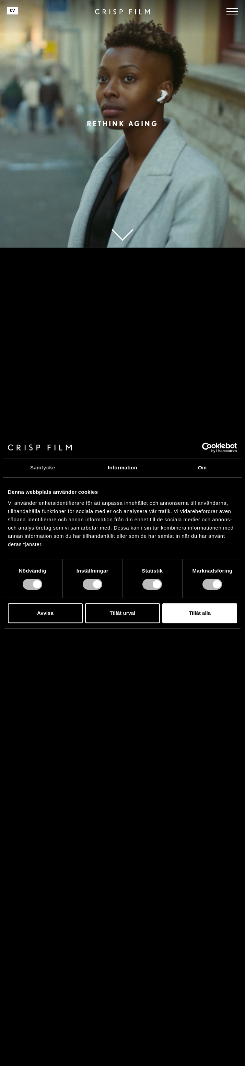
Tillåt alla (200, 613)
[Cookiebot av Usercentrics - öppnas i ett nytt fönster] (207, 448)
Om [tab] (202, 467)
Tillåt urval (123, 613)
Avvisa (45, 613)
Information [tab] (122, 467)
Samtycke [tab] (42, 467)
